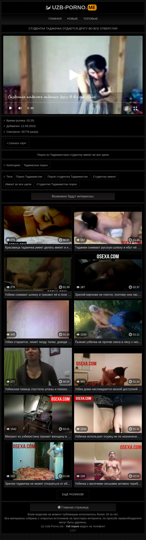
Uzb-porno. (74, 7)
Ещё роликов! (73, 494)
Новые (72, 18)
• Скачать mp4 (16, 143)
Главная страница (73, 507)
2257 (73, 530)
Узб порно (72, 526)
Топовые (90, 18)
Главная (55, 18)
